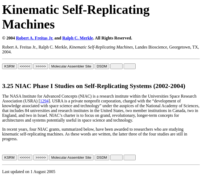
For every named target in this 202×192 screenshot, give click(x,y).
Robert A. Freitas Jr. (34, 38)
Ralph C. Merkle (77, 38)
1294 (44, 101)
